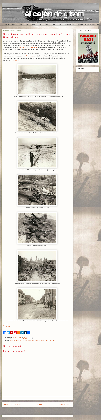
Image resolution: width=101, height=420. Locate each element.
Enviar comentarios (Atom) (42, 411)
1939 (20, 24)
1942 (40, 24)
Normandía (22, 47)
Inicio (39, 404)
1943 (46, 24)
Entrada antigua (65, 404)
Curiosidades (32, 340)
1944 (53, 24)
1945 (59, 24)
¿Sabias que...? (15, 340)
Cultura (24, 340)
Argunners (29, 56)
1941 (33, 24)
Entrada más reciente (11, 404)
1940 (27, 24)
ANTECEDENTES (10, 24)
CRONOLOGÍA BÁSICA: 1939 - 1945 (88, 24)
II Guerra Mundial (49, 340)
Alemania (34, 47)
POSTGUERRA (69, 24)
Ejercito (39, 340)
